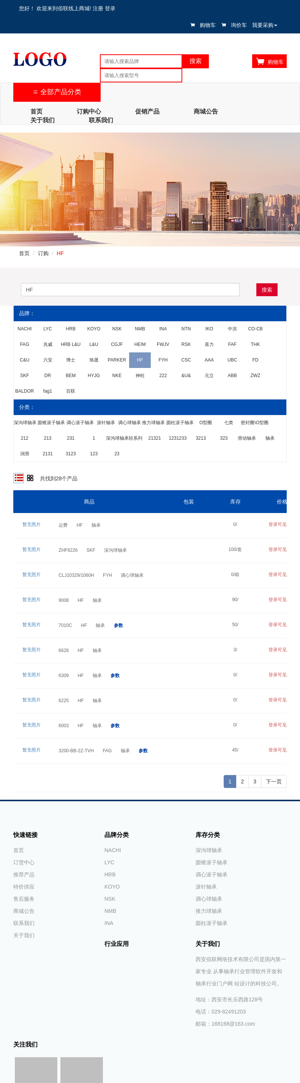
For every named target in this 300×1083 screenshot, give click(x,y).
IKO (209, 329)
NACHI (24, 329)
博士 (70, 360)
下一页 (274, 781)
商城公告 (206, 111)
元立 (209, 375)
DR (47, 375)
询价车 (239, 25)
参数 (118, 625)
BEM (71, 375)
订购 (43, 253)
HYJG (94, 375)
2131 (48, 453)
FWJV (163, 344)
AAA (209, 360)
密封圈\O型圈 (254, 422)
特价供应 (24, 887)
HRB (71, 329)
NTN (186, 329)
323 (224, 438)
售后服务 (24, 899)
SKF (24, 375)
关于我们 (42, 120)
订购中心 (89, 111)
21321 (154, 438)
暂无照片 (31, 524)
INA (163, 329)
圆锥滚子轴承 (51, 422)
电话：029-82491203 (221, 1012)
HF (60, 253)
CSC (186, 360)
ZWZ (256, 375)
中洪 (232, 329)
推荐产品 (24, 874)
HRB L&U (71, 344)
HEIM (140, 344)
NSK (117, 329)
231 (70, 438)
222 (163, 375)
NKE (117, 375)
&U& (186, 375)
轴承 (270, 438)
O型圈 (205, 422)
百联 (70, 391)
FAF (232, 344)
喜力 (209, 344)
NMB (140, 329)
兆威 (47, 344)
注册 (98, 8)
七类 (228, 422)
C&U (24, 360)
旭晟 (93, 360)
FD (256, 360)
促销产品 (147, 111)
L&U (93, 344)
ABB (232, 375)
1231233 (178, 438)
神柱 (140, 375)
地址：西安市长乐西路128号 (229, 999)
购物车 (208, 25)
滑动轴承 (247, 438)
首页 (36, 111)
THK (255, 344)
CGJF (117, 344)
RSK (186, 344)
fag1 (47, 391)
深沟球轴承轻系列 (124, 438)
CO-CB (255, 329)
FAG (24, 344)
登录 (110, 8)
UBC (232, 360)
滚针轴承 (106, 422)
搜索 (267, 290)
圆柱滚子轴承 (180, 422)
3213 (201, 438)
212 (24, 438)
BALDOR (24, 391)
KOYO (94, 329)
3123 (71, 453)
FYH (162, 360)
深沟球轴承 (25, 422)
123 (94, 453)
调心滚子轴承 (80, 422)
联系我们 (101, 120)
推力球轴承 (153, 422)
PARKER (117, 360)
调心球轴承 (129, 422)
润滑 (24, 453)
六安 (47, 360)
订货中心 (24, 862)
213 (47, 438)
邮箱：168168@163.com (225, 1024)
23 (116, 453)
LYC (47, 329)
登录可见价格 (282, 524)
